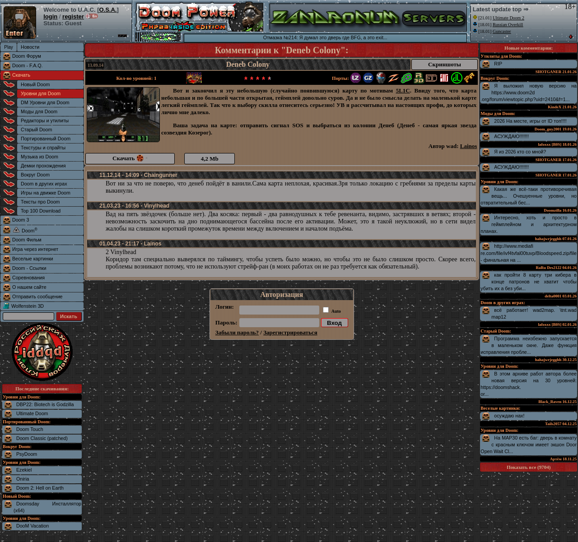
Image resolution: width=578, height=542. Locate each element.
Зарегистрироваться (290, 332)
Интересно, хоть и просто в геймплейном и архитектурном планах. (528, 224)
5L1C (403, 90)
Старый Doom (36, 129)
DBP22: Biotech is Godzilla (45, 404)
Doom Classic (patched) (42, 438)
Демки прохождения (43, 165)
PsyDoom (26, 454)
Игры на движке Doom (45, 192)
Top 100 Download (41, 210)
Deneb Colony (248, 64)
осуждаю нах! (509, 415)
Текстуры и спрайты (43, 147)
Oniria (22, 479)
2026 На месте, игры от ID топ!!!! (530, 121)
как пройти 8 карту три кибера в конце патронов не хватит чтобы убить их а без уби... (528, 281)
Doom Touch (29, 429)
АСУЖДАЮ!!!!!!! (511, 136)
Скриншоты (444, 64)
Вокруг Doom (35, 174)
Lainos (468, 146)
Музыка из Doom (39, 156)
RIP (498, 63)
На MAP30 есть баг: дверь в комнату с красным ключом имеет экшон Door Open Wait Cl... (528, 444)
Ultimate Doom (32, 413)
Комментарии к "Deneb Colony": (282, 50)
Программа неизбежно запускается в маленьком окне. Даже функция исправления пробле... (528, 345)
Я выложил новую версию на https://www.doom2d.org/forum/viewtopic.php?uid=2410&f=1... (528, 92)
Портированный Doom (45, 138)
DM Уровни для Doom (45, 102)
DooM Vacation (32, 525)
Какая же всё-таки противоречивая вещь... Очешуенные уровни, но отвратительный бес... (528, 195)
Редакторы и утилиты (45, 120)
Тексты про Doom (40, 201)
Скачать (21, 75)
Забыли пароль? (237, 332)
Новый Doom (35, 84)
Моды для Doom (39, 111)
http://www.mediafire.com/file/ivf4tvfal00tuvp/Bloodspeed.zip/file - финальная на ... (528, 253)
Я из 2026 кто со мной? (520, 151)
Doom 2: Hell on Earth (40, 488)
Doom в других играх (44, 183)
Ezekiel (24, 470)
